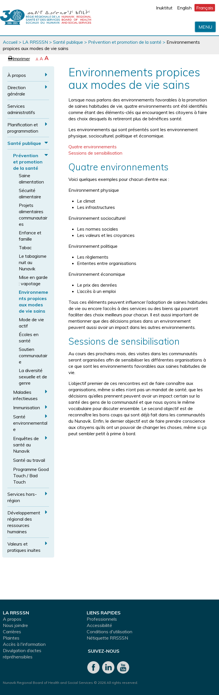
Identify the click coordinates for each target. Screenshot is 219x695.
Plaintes (11, 638)
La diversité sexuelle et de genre (33, 377)
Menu (205, 27)
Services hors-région (22, 497)
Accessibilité (99, 625)
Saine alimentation (31, 179)
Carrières (12, 631)
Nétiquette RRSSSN (107, 638)
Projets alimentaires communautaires (33, 214)
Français (204, 8)
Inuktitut (164, 8)
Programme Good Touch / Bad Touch (31, 475)
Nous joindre (15, 625)
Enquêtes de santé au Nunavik (26, 445)
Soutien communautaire (33, 355)
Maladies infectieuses (25, 395)
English (184, 8)
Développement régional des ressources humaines (23, 522)
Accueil (10, 42)
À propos (16, 75)
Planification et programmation (22, 128)
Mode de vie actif (31, 323)
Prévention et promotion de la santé (124, 42)
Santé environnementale (30, 423)
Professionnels (102, 619)
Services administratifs (21, 109)
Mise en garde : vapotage (33, 280)
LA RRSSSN (35, 42)
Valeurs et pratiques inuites (23, 547)
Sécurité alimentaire (30, 193)
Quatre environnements (92, 146)
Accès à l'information (24, 644)
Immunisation (26, 407)
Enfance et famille (30, 236)
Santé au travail (29, 460)
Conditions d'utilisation (109, 631)
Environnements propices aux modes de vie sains (33, 301)
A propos (12, 619)
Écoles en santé (28, 337)
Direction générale (16, 91)
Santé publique (68, 42)
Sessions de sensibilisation (95, 153)
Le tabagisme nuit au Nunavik (32, 262)
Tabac (25, 247)
